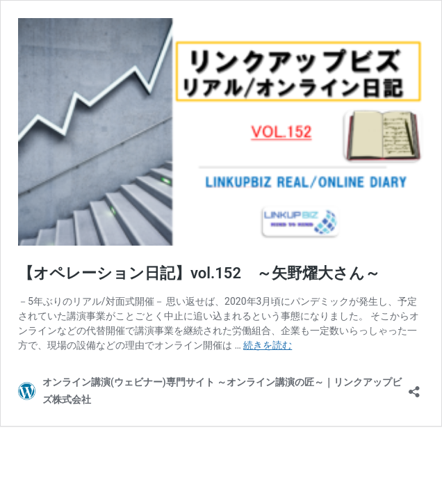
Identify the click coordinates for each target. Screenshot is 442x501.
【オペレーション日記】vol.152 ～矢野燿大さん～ (199, 273)
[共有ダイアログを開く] (414, 387)
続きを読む (267, 345)
